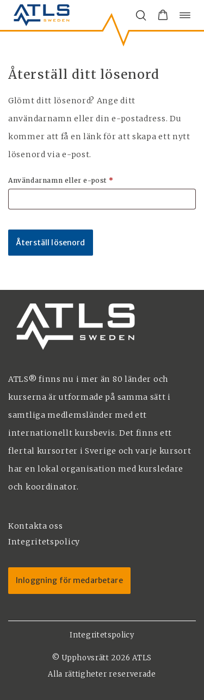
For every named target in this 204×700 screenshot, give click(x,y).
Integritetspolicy (102, 635)
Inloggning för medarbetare (69, 580)
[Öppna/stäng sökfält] (141, 15)
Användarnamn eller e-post (84, 179)
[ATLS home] (41, 15)
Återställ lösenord (50, 242)
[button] (163, 15)
